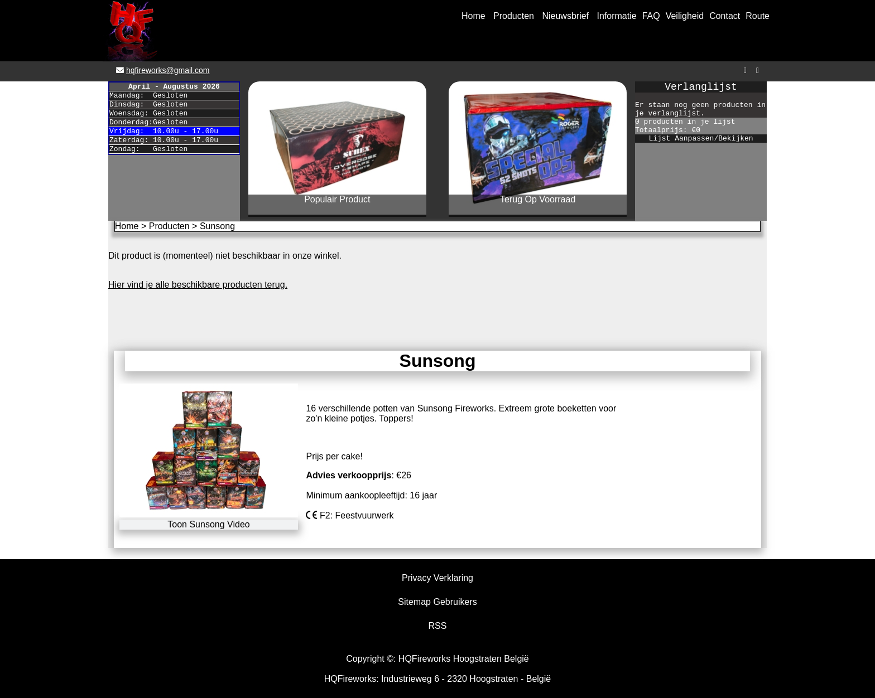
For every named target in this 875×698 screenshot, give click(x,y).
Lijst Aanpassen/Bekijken (700, 138)
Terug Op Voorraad (537, 199)
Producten (513, 16)
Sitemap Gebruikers (437, 602)
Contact (724, 16)
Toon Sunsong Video (208, 524)
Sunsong (217, 226)
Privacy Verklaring (437, 578)
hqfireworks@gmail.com (168, 70)
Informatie (617, 16)
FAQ (651, 16)
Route (758, 16)
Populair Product (337, 199)
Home (473, 16)
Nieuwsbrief (565, 16)
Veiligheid (685, 16)
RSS (438, 626)
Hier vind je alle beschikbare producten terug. (197, 284)
